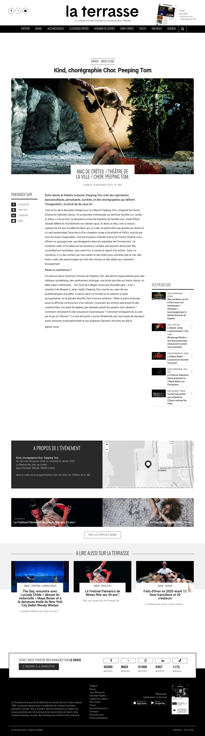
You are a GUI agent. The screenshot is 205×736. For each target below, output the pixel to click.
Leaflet (107, 487)
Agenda (171, 28)
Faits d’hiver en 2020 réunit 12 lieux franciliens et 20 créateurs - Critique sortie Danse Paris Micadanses (163, 564)
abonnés (111, 665)
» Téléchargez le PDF (187, 19)
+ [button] (107, 444)
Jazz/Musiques (55, 28)
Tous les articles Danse (102, 535)
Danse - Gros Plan (102, 61)
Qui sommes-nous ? (99, 708)
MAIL (17, 220)
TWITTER (19, 209)
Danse (38, 28)
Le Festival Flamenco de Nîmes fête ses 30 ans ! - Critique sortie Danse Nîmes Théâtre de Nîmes (100, 564)
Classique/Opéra (79, 28)
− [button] (107, 449)
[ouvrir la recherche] (182, 29)
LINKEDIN (19, 215)
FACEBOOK (20, 204)
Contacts (93, 711)
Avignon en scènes (104, 28)
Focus (142, 28)
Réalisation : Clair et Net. (183, 729)
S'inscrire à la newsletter (39, 667)
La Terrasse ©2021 (19, 729)
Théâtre (25, 28)
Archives (157, 28)
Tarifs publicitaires (98, 717)
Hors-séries (127, 28)
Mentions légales (36, 729)
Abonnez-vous (96, 714)
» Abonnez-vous (186, 16)
